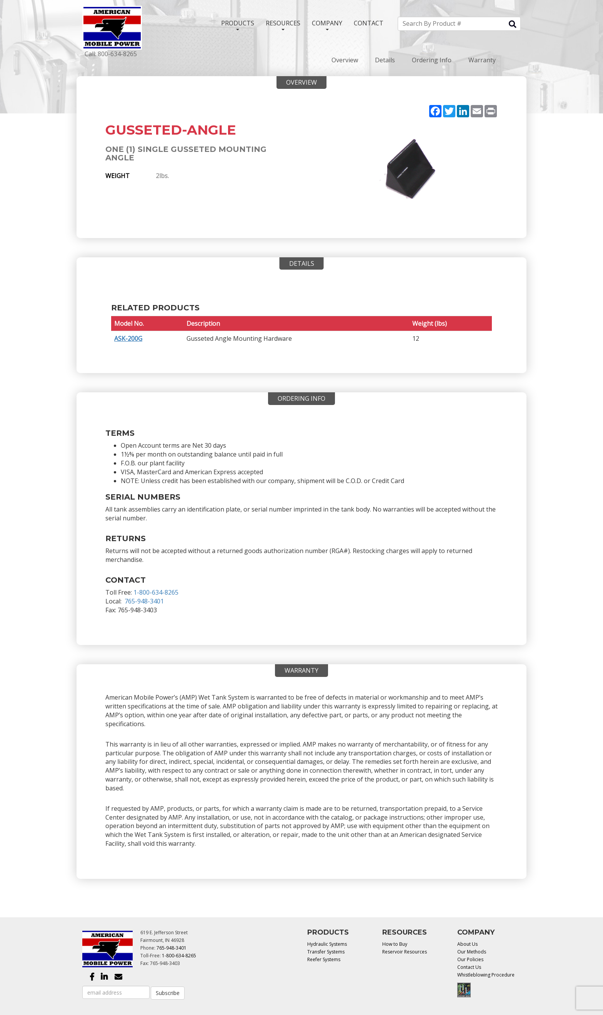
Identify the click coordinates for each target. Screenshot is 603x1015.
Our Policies (470, 959)
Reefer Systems (323, 959)
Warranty (482, 60)
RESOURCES (283, 24)
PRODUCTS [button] (237, 24)
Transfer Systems (326, 951)
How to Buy (394, 944)
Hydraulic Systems (327, 944)
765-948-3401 (144, 601)
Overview (344, 60)
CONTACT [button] (368, 23)
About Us (467, 944)
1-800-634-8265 (155, 592)
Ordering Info (431, 60)
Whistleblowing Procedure (486, 975)
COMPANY (327, 24)
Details (385, 60)
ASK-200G (128, 338)
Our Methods (471, 951)
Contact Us (469, 967)
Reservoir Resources (404, 951)
